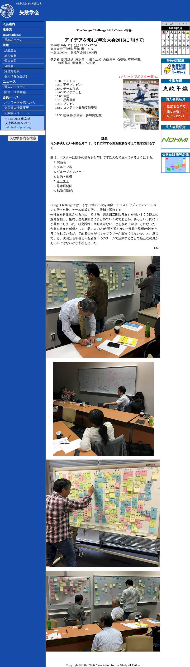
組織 (6, 45)
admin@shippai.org (18, 127)
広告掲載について (62, 19)
